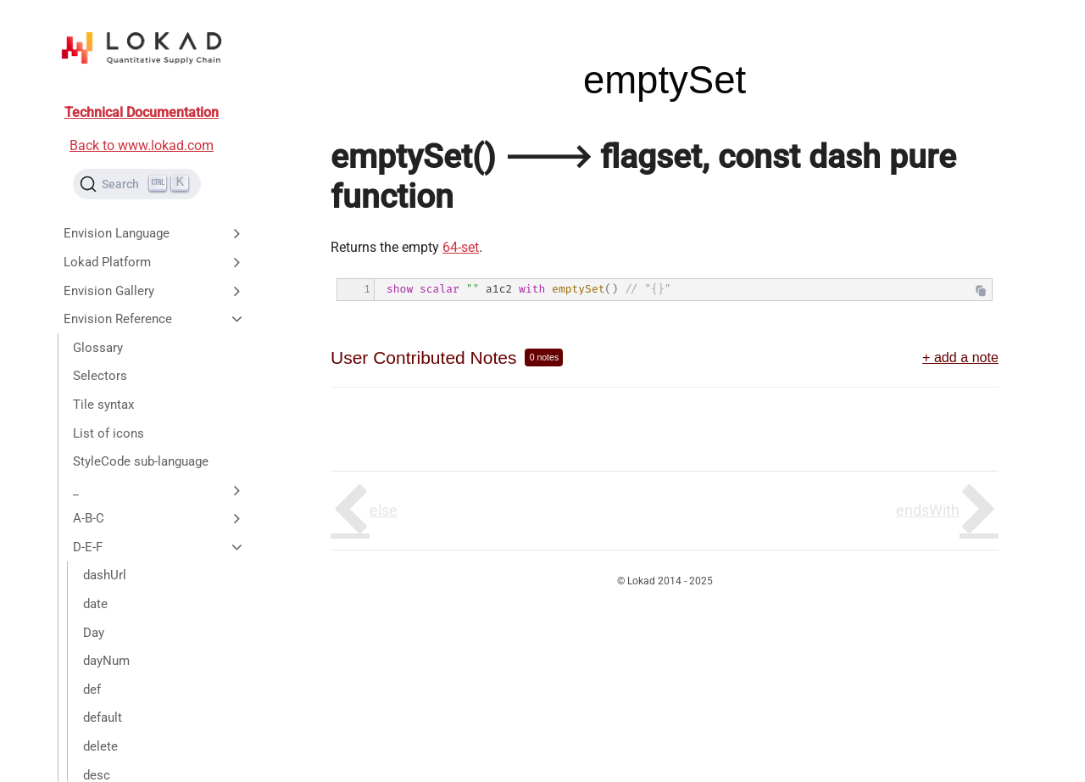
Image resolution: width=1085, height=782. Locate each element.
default (102, 717)
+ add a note (960, 357)
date (95, 604)
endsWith (928, 510)
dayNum (106, 660)
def (92, 689)
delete (100, 746)
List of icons (108, 433)
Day (93, 632)
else (384, 510)
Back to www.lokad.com (142, 145)
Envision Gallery (154, 291)
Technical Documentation (141, 112)
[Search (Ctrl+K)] (137, 184)
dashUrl (104, 575)
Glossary (98, 347)
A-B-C (159, 518)
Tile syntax (103, 404)
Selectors (100, 375)
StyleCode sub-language (141, 461)
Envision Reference (154, 319)
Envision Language (154, 233)
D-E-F (159, 547)
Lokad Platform (154, 262)
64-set (460, 247)
